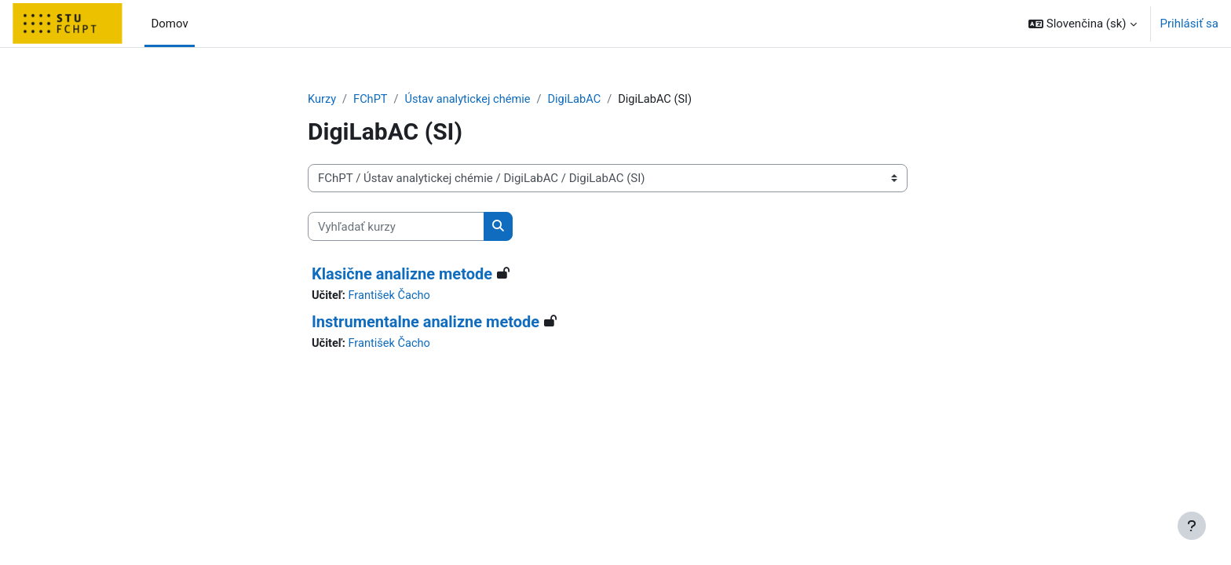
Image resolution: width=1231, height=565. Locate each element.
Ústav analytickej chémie (471, 100)
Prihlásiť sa (1189, 23)
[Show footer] (1192, 526)
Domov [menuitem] (169, 23)
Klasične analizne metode (402, 274)
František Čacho (391, 297)
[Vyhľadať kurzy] (396, 227)
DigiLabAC (580, 100)
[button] (1082, 23)
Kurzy (322, 100)
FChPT (371, 100)
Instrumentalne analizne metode (425, 322)
